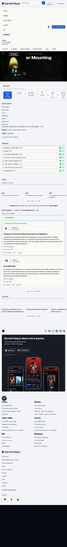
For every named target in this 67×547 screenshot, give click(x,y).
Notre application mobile (10, 460)
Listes (5, 296)
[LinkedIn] (60, 331)
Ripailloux (15, 227)
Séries (37, 402)
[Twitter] (46, 331)
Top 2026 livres (39, 421)
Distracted (37, 443)
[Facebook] (49, 331)
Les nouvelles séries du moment (45, 414)
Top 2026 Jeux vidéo (9, 421)
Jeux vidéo (7, 418)
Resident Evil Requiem (9, 424)
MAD (3, 443)
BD (3, 434)
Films (4, 402)
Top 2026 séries (39, 405)
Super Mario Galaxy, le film (11, 411)
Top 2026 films (7, 405)
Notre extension (7, 463)
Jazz (10, 130)
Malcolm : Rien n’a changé (43, 411)
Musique (38, 434)
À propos (5, 456)
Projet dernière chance (10, 408)
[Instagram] (53, 331)
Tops (4, 180)
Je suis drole (38, 427)
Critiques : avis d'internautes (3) (20, 210)
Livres (37, 418)
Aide (3, 466)
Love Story (38, 408)
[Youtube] (64, 331)
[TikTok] (57, 331)
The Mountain (39, 440)
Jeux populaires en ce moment (12, 430)
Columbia (10, 133)
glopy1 (15, 260)
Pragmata (5, 427)
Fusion (23, 130)
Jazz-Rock (16, 130)
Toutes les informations (10, 137)
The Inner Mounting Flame (35, 54)
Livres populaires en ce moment (45, 430)
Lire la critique (8, 247)
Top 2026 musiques (41, 437)
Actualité (5, 414)
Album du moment (40, 446)
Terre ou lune (6, 440)
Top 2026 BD (6, 437)
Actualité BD (6, 446)
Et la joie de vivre (40, 424)
